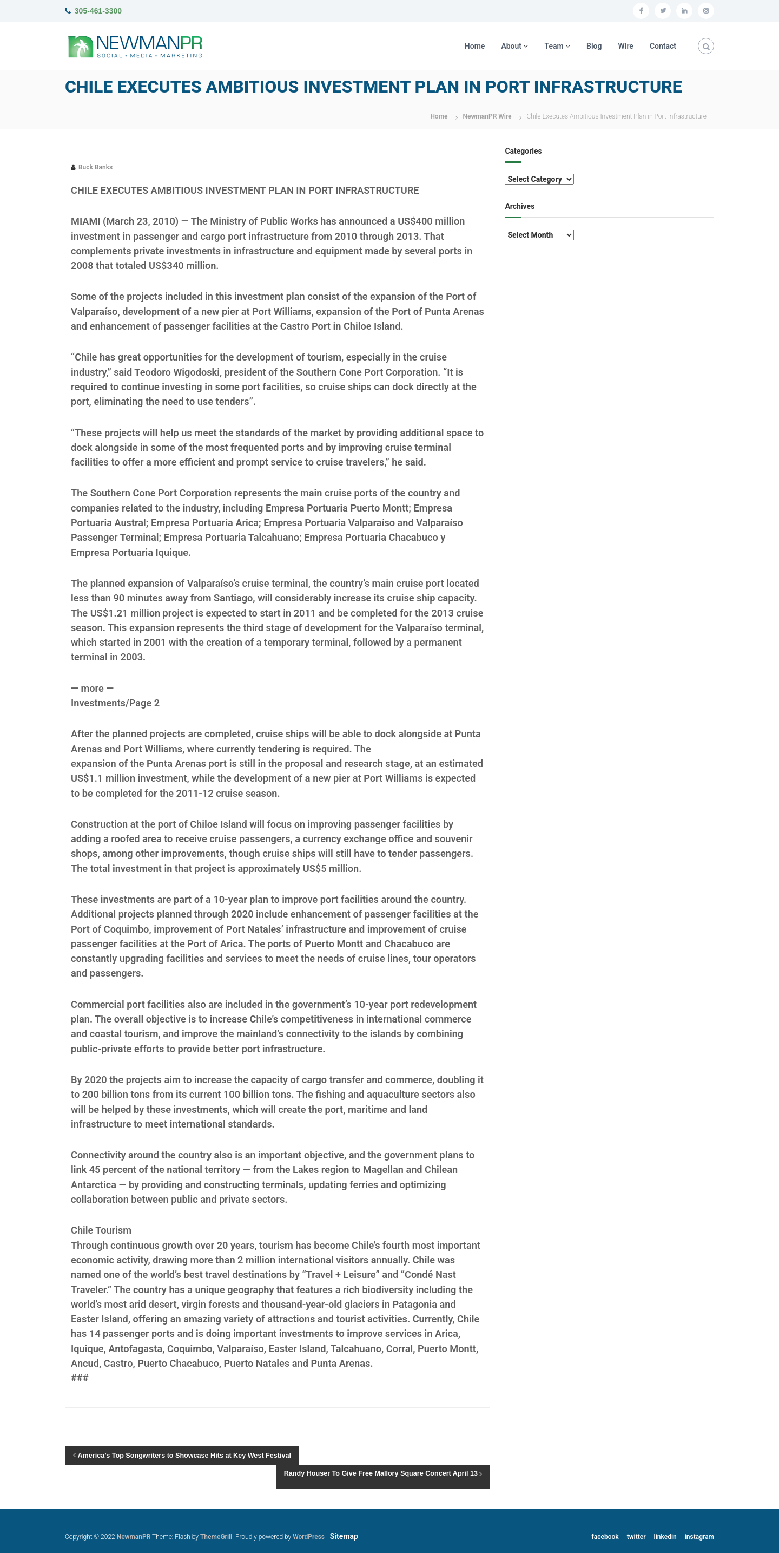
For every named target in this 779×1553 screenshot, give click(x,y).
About (511, 46)
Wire (625, 46)
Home (475, 46)
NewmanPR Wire (487, 116)
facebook (605, 1537)
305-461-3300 (98, 10)
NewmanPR (134, 1537)
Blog (594, 46)
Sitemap (344, 1536)
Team (553, 46)
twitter (636, 1537)
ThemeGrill (216, 1537)
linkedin (665, 1537)
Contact (663, 46)
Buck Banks (95, 167)
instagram (699, 1537)
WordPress (309, 1537)
